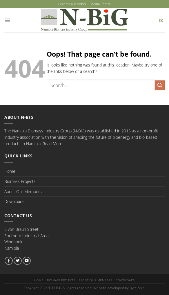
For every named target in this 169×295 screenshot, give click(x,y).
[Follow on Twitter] (18, 260)
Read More (52, 143)
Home (9, 171)
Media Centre (100, 4)
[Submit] (160, 85)
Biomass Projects (20, 181)
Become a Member (72, 4)
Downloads (14, 201)
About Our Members (23, 191)
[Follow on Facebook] (9, 260)
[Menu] (7, 19)
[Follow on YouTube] (27, 260)
